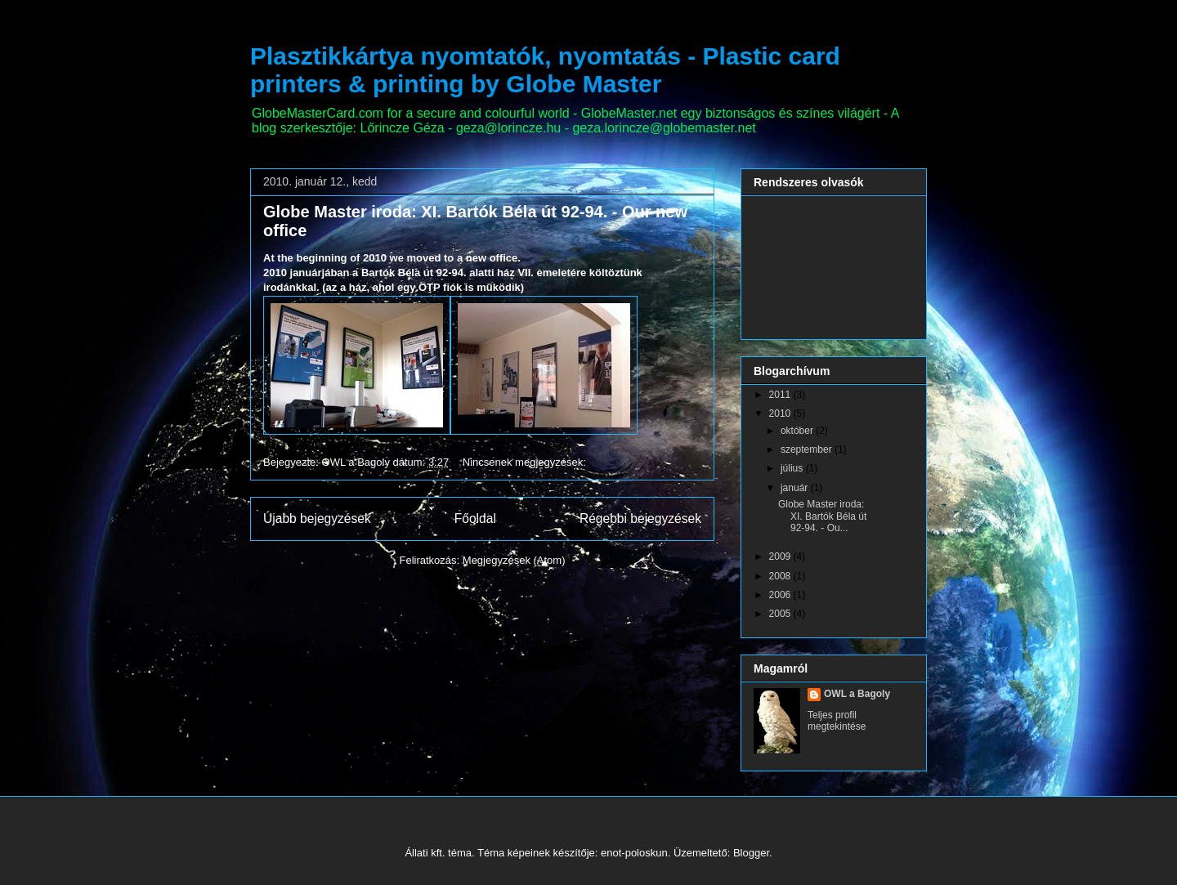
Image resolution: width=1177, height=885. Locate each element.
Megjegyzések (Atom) (514, 560)
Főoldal (475, 518)
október (798, 430)
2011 (781, 394)
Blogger (751, 853)
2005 (781, 613)
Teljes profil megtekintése (837, 720)
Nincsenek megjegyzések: (526, 462)
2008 (781, 576)
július (793, 468)
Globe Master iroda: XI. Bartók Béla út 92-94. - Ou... (822, 516)
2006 (781, 595)
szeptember (808, 449)
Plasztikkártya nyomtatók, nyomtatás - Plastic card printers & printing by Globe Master (545, 69)
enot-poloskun (634, 853)
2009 (781, 556)
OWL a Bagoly (857, 694)
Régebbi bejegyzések (640, 518)
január (796, 488)
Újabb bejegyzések (317, 518)
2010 (781, 413)
